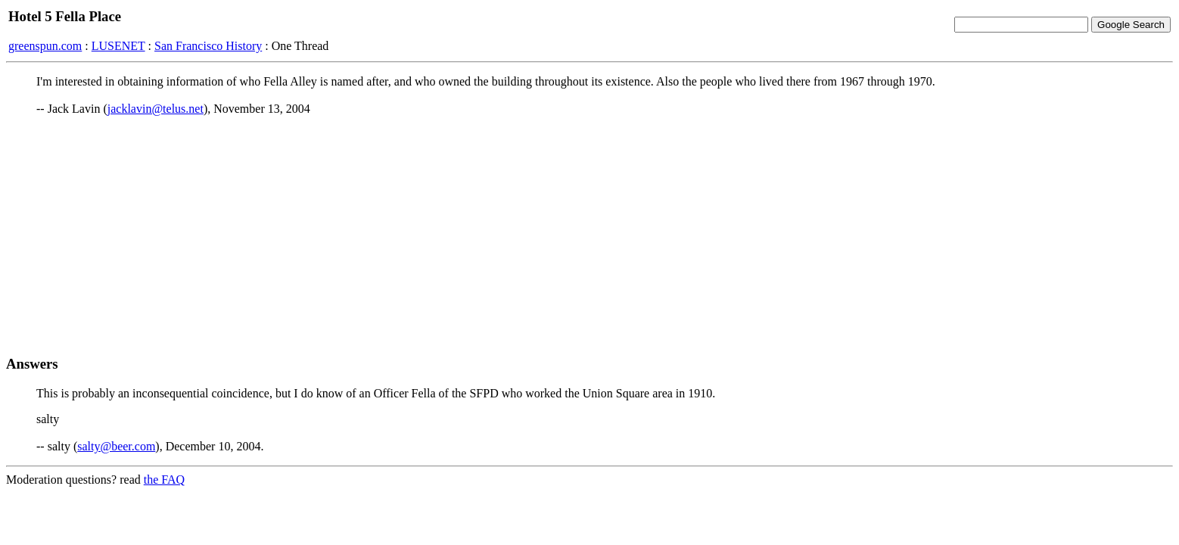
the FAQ (164, 479)
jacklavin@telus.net (155, 108)
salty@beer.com (116, 446)
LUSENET (118, 45)
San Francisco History (208, 45)
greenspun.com (45, 45)
